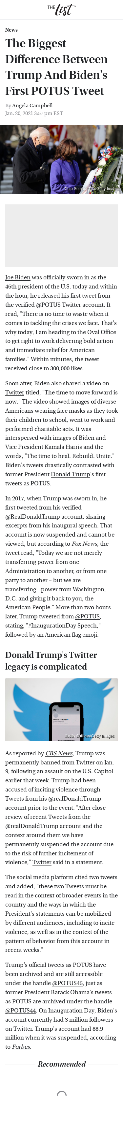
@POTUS (48, 305)
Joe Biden (18, 277)
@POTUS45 (67, 983)
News (11, 30)
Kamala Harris (63, 447)
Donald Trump (70, 474)
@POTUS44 (20, 1010)
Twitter (14, 392)
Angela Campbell (32, 105)
